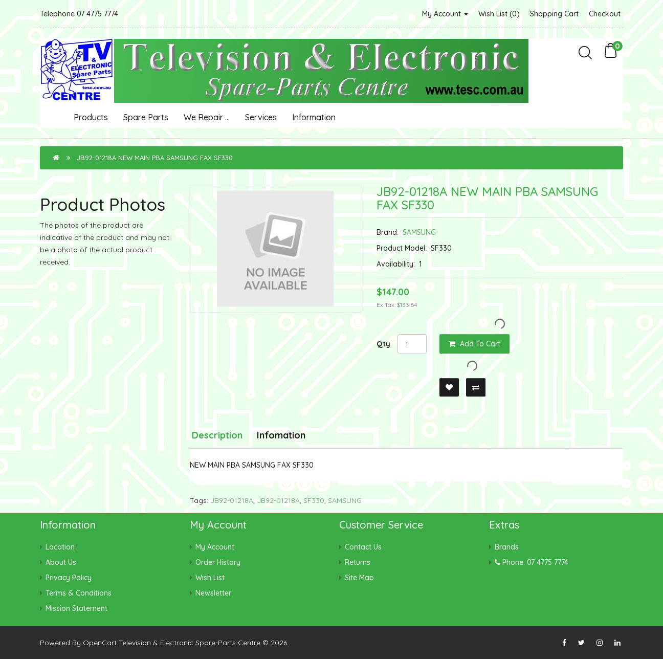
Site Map (359, 577)
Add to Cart (474, 343)
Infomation (281, 435)
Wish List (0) (499, 13)
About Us (61, 562)
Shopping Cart (554, 13)
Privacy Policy (69, 577)
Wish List (210, 577)
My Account (445, 13)
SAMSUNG (419, 232)
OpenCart (100, 642)
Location (60, 547)
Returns (357, 562)
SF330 (313, 500)
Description (217, 435)
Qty (383, 343)
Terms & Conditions (79, 593)
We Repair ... (207, 117)
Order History (217, 562)
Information (314, 117)
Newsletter (213, 593)
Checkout (605, 13)
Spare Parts (145, 117)
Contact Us (363, 547)
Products (91, 117)
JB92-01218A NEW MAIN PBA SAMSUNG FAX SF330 (155, 157)
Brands (507, 547)
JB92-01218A (231, 500)
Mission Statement (76, 608)
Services (261, 117)
